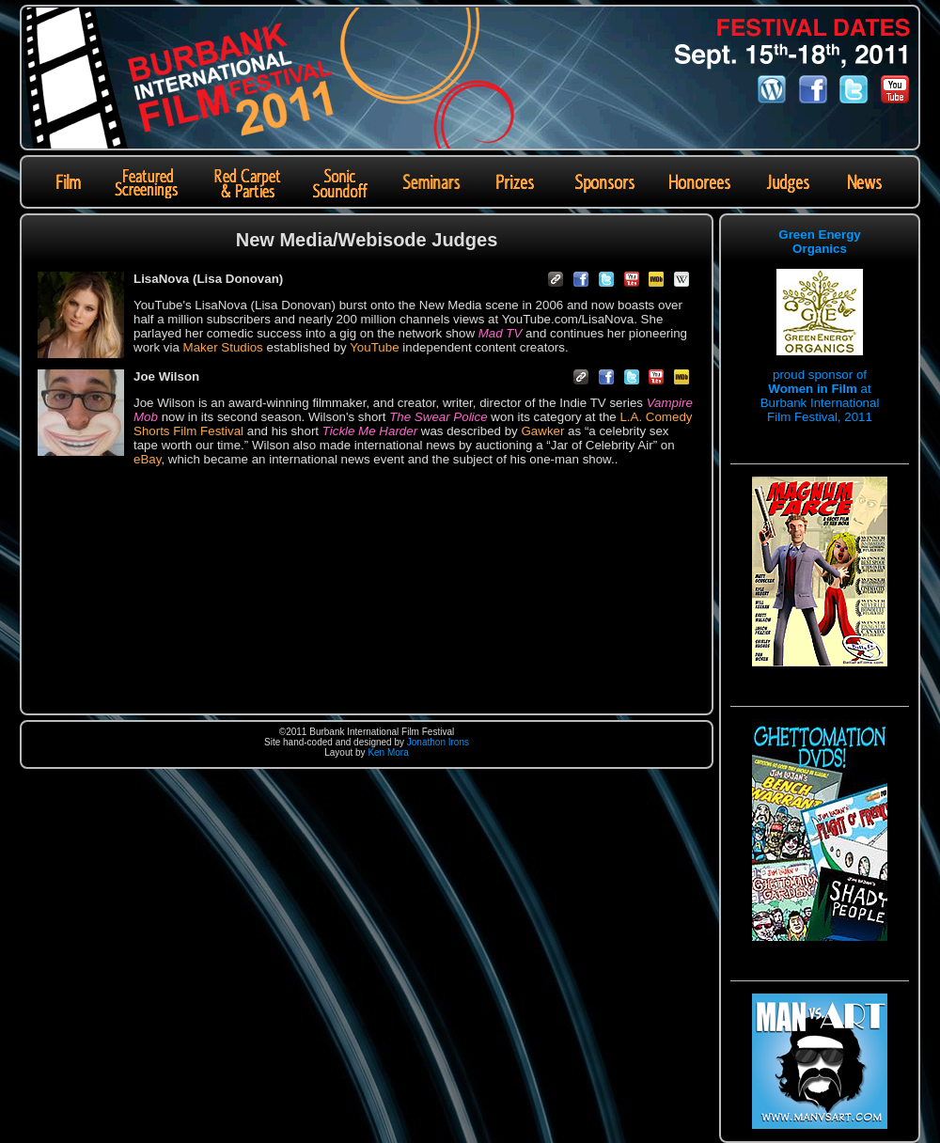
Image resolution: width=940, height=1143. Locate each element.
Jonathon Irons (438, 742)
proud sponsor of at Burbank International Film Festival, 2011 (820, 396)
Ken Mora (388, 752)
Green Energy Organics (819, 241)
